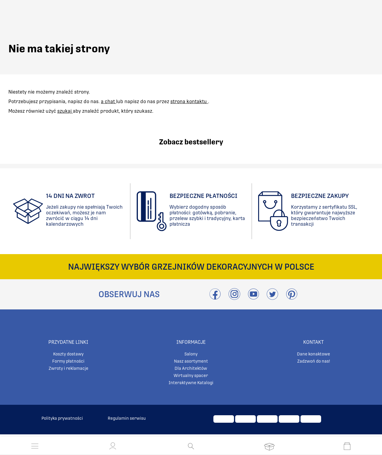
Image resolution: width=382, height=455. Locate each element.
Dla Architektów (191, 368)
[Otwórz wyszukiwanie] (191, 446)
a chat (108, 101)
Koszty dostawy (68, 354)
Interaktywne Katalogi (191, 382)
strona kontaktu (189, 101)
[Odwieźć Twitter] (272, 297)
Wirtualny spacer (191, 375)
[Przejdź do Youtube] (253, 297)
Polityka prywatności (62, 418)
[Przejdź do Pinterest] (292, 297)
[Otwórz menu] (35, 446)
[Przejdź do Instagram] (234, 297)
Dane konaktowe (313, 354)
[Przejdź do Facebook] (215, 297)
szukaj (65, 111)
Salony (191, 354)
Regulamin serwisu (127, 418)
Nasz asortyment (191, 361)
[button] (112, 446)
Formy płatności (68, 361)
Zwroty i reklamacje (68, 368)
